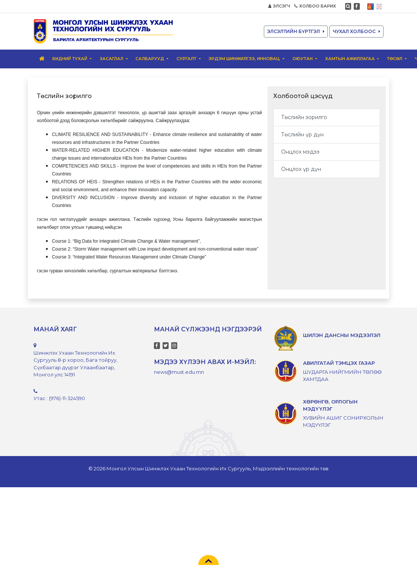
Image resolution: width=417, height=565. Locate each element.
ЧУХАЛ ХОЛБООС (356, 31)
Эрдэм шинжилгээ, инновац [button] (244, 58)
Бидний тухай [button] (70, 58)
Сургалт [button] (187, 58)
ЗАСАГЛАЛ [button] (112, 58)
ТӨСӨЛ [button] (395, 58)
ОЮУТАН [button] (303, 58)
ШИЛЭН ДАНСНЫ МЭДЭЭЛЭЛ (341, 335)
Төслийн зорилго (304, 117)
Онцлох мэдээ (300, 151)
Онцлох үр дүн (301, 169)
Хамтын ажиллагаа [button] (350, 58)
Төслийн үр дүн (302, 134)
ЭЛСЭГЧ (279, 6)
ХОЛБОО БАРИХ (315, 6)
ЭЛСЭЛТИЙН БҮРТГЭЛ (295, 31)
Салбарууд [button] (150, 58)
